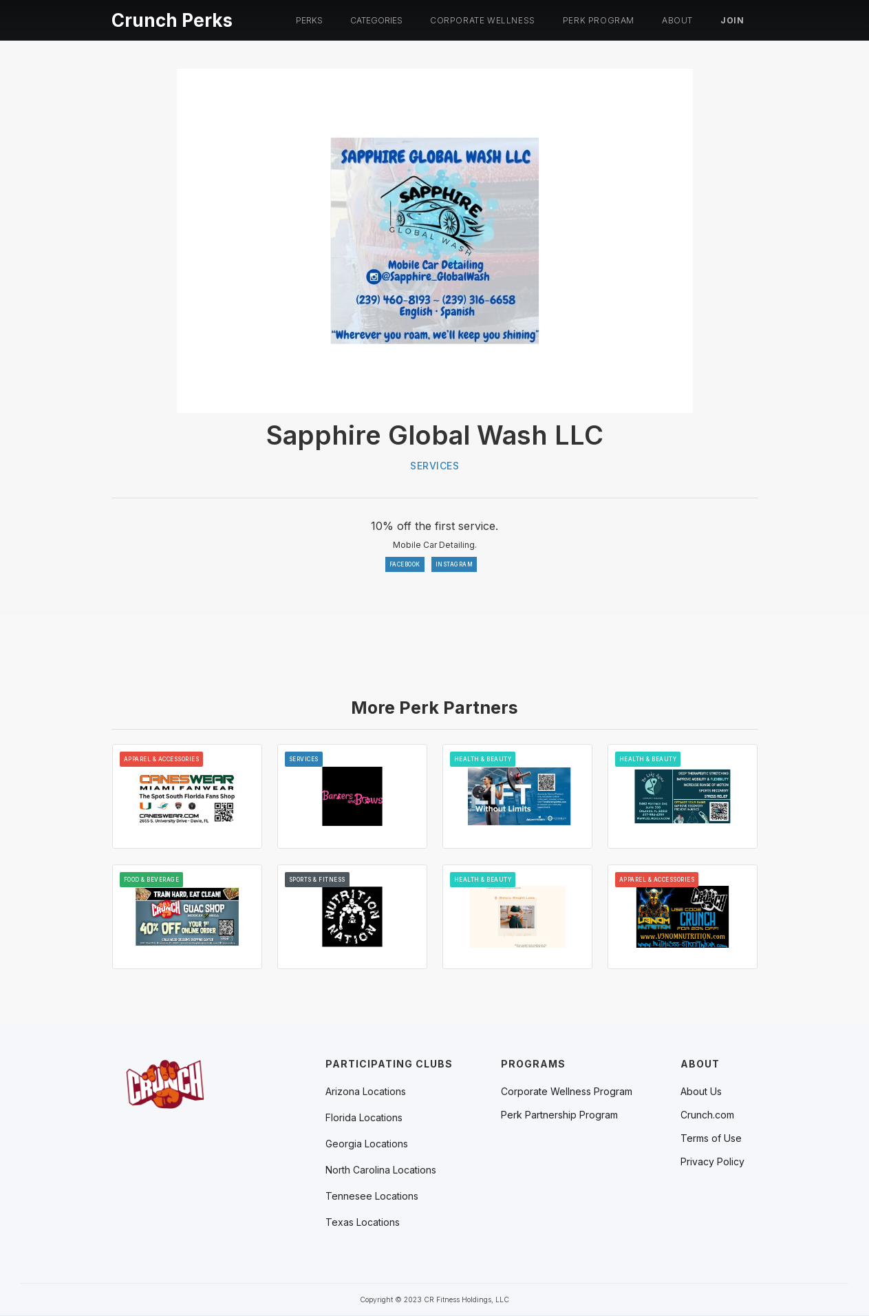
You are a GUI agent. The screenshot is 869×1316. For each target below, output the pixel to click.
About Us (701, 1091)
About (677, 20)
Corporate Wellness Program (566, 1091)
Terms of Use (711, 1138)
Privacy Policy (712, 1161)
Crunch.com (707, 1115)
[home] (172, 18)
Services (434, 465)
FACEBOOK (404, 564)
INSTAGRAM (454, 564)
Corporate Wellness (482, 20)
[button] (309, 20)
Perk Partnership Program (559, 1115)
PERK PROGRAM (598, 20)
